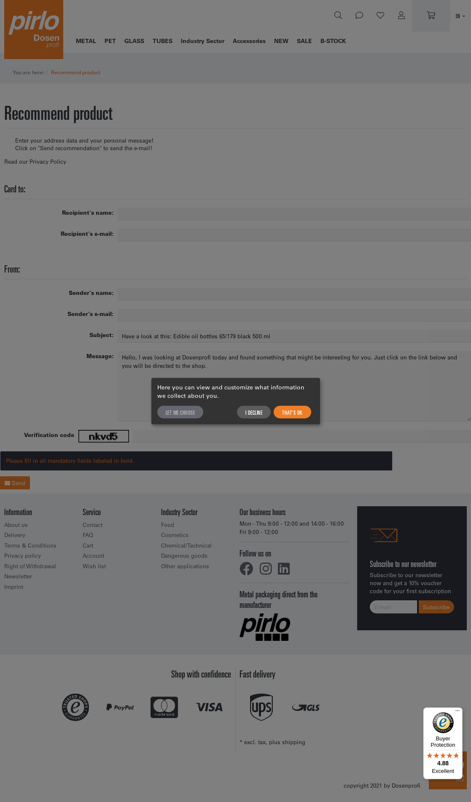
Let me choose (180, 412)
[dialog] (235, 401)
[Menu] (457, 712)
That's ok (292, 412)
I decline (254, 412)
